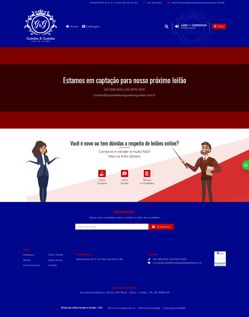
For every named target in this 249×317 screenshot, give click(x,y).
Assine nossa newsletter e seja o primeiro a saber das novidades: (124, 217)
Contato (52, 265)
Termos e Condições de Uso (121, 308)
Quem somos (55, 260)
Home (72, 26)
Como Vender (55, 254)
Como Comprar (31, 265)
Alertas (26, 260)
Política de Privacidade (149, 308)
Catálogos (90, 26)
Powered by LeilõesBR (174, 308)
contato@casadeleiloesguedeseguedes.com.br (196, 3)
